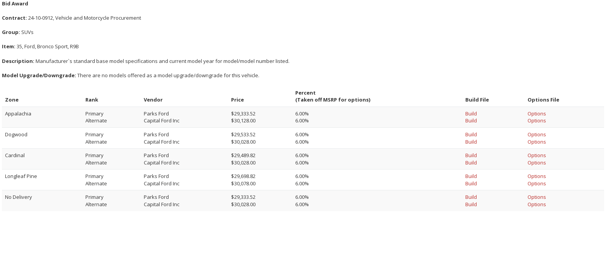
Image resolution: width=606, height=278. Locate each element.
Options (537, 113)
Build (471, 113)
